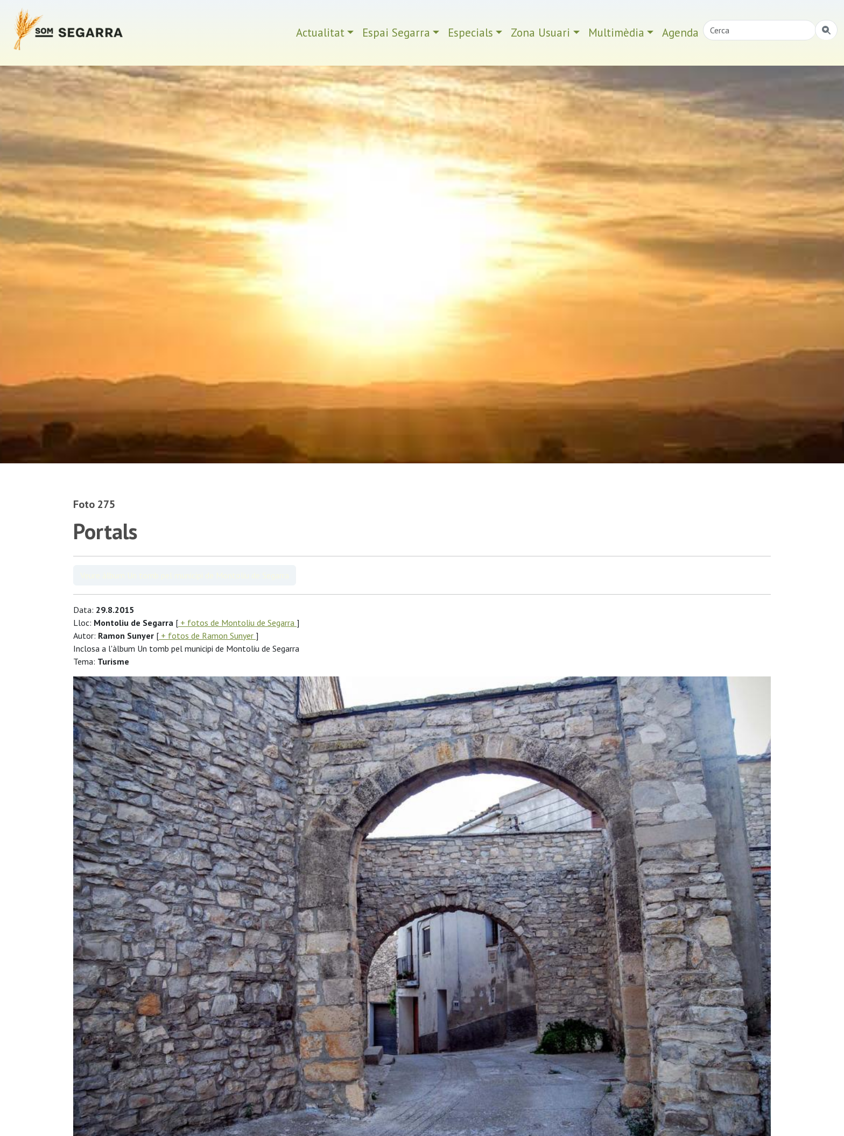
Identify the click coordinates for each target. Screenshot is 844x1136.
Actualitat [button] (320, 32)
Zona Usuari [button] (540, 32)
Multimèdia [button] (616, 32)
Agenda (680, 32)
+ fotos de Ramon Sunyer (207, 635)
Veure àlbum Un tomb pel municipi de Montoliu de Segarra (184, 575)
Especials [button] (470, 32)
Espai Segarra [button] (396, 32)
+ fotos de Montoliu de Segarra (237, 622)
